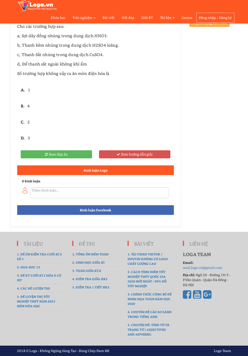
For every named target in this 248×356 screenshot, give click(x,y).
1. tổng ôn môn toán (90, 254)
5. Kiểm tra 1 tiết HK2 (90, 287)
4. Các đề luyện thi (33, 288)
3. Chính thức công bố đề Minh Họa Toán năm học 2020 (150, 299)
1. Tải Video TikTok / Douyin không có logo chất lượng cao (148, 259)
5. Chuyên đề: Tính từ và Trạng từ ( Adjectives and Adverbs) (148, 329)
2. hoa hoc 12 (28, 267)
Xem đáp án (56, 154)
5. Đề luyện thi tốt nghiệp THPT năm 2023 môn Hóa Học (36, 301)
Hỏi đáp (128, 17)
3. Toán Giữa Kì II (86, 271)
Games (187, 17)
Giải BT (147, 17)
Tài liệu (167, 17)
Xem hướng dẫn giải (135, 154)
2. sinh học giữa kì (88, 262)
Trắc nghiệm (84, 17)
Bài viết (109, 17)
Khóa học (58, 17)
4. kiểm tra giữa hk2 (90, 279)
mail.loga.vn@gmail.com (202, 267)
